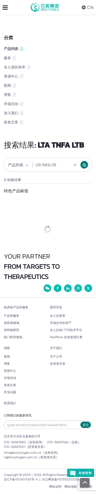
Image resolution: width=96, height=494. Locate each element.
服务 (10, 57)
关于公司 (56, 356)
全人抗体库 (57, 316)
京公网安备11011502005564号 (63, 479)
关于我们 (56, 348)
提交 (86, 425)
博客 (10, 94)
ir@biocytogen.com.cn (20, 457)
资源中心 (14, 76)
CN (87, 7)
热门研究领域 (13, 337)
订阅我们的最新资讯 (17, 415)
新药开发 (56, 307)
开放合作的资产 (60, 323)
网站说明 (55, 486)
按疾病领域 (11, 323)
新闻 (10, 85)
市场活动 (14, 103)
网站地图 (71, 486)
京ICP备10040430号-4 (21, 479)
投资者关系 (57, 363)
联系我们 (10, 403)
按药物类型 (11, 330)
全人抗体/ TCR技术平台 (66, 330)
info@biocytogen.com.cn (22, 452)
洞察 (7, 348)
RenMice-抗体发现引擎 (66, 337)
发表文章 (14, 122)
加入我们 (14, 113)
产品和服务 (11, 316)
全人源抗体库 (17, 67)
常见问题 (10, 392)
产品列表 (14, 48)
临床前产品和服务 (16, 307)
